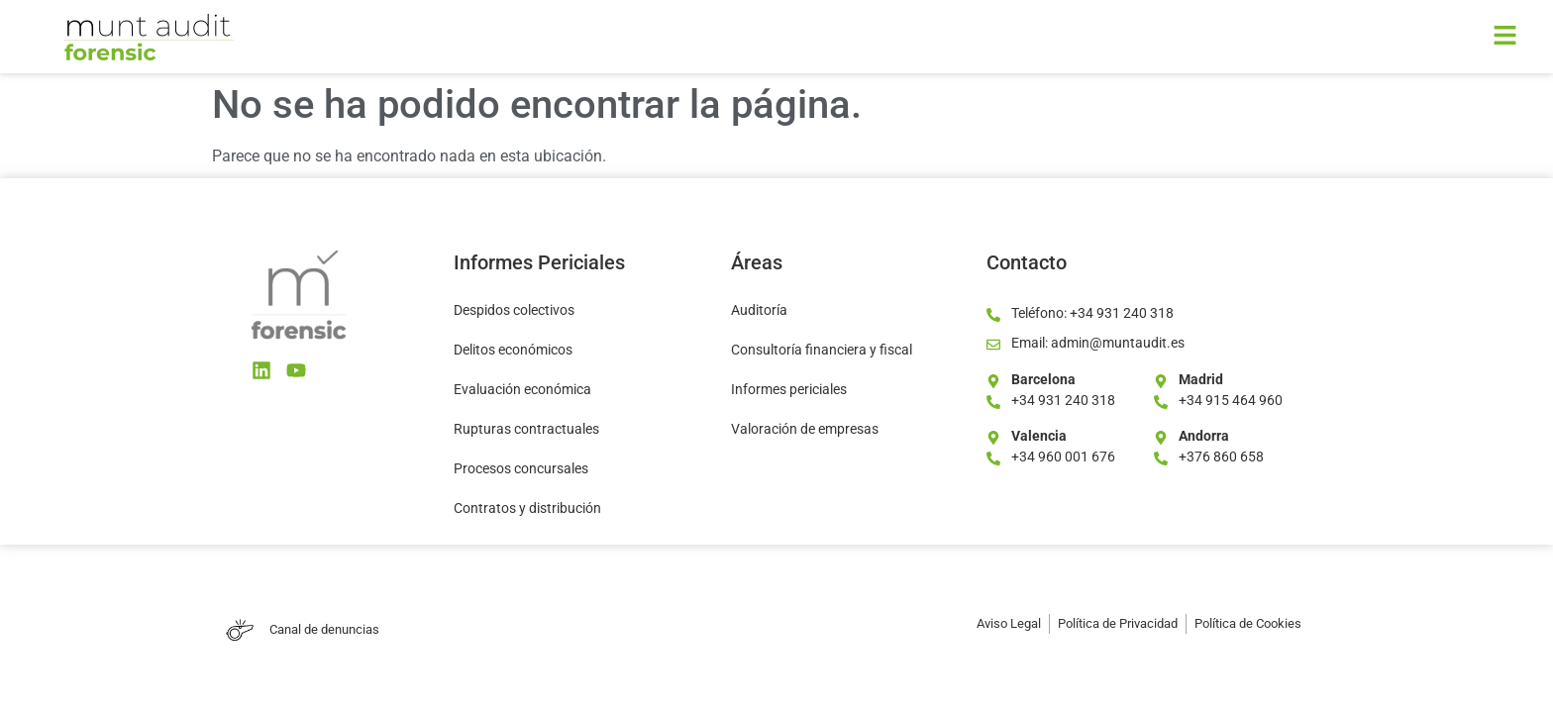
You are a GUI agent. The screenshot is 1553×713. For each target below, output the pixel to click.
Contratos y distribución (527, 508)
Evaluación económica (522, 389)
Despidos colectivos (514, 310)
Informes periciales (789, 389)
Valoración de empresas (805, 429)
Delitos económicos (513, 349)
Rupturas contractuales (526, 429)
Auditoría (759, 310)
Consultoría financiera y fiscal (821, 349)
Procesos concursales (521, 468)
